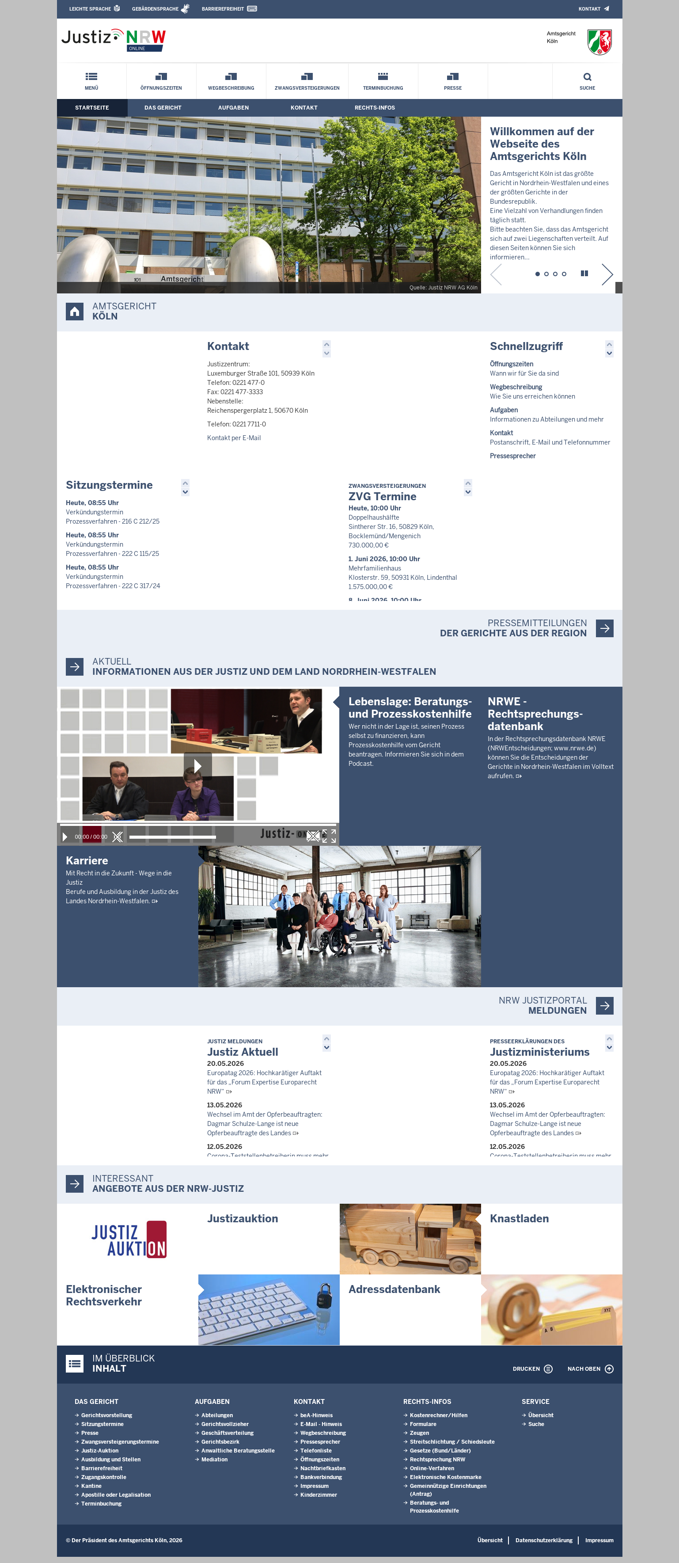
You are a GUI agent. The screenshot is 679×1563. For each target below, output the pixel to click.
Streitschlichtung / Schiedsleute (452, 1448)
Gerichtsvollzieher (225, 1430)
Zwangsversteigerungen (307, 88)
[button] (537, 272)
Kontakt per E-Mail (234, 438)
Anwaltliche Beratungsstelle (238, 1456)
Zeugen (419, 1439)
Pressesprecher (320, 1448)
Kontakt (589, 9)
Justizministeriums (540, 1052)
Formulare (423, 1430)
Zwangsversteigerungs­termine (120, 1448)
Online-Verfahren (432, 1474)
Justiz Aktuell (242, 1052)
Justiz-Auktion (99, 1456)
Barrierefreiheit (223, 9)
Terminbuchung (383, 88)
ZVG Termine (387, 495)
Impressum (314, 1492)
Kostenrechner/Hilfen (438, 1421)
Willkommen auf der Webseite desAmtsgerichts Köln (542, 144)
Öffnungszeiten (161, 88)
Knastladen (519, 1225)
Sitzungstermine (109, 487)
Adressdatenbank (394, 1295)
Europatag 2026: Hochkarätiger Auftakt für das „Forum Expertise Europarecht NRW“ (264, 1086)
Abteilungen (217, 1421)
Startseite (92, 107)
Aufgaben (233, 107)
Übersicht (541, 1421)
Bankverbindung (321, 1483)
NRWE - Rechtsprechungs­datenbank (535, 859)
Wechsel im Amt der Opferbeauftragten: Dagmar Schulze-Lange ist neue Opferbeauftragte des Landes (264, 1128)
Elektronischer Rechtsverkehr (104, 1302)
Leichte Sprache (90, 9)
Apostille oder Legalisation (116, 1501)
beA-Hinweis (316, 1421)
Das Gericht (163, 107)
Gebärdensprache (155, 9)
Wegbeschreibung (231, 88)
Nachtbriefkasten (322, 1474)
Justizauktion (242, 1225)
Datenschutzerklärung (544, 1546)
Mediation (214, 1465)
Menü (91, 88)
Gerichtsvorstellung (106, 1421)
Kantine (91, 1492)
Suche (587, 88)
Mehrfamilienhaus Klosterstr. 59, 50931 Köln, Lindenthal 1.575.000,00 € (403, 580)
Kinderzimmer (318, 1501)
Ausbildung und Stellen (110, 1465)
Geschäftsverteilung (227, 1439)
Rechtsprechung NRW (437, 1465)
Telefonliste (316, 1456)
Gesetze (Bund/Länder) (440, 1456)
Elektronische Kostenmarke (446, 1483)
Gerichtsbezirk (220, 1448)
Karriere (87, 865)
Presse (453, 88)
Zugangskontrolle (103, 1483)
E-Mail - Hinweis (321, 1430)
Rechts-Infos (375, 107)
